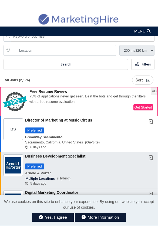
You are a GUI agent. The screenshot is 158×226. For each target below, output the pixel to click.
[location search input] (63, 50)
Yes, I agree (53, 217)
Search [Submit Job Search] (65, 64)
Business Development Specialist (55, 156)
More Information (100, 217)
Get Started (143, 107)
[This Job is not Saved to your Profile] (152, 122)
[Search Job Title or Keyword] (82, 36)
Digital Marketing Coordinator (51, 192)
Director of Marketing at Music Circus (58, 120)
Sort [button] (143, 80)
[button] (79, 31)
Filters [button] (143, 64)
